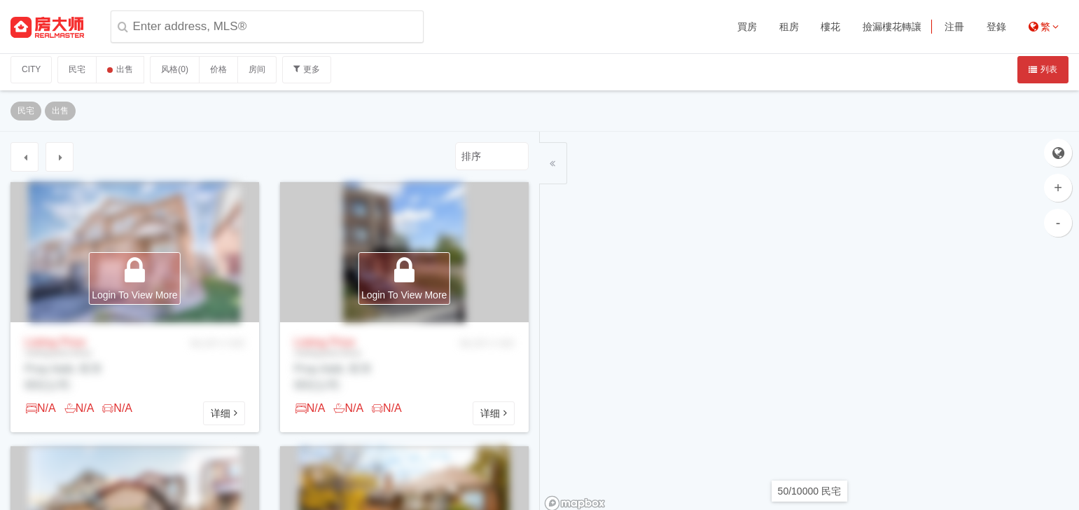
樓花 (830, 26)
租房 (789, 26)
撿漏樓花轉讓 (892, 26)
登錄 (996, 26)
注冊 (954, 26)
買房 (747, 26)
